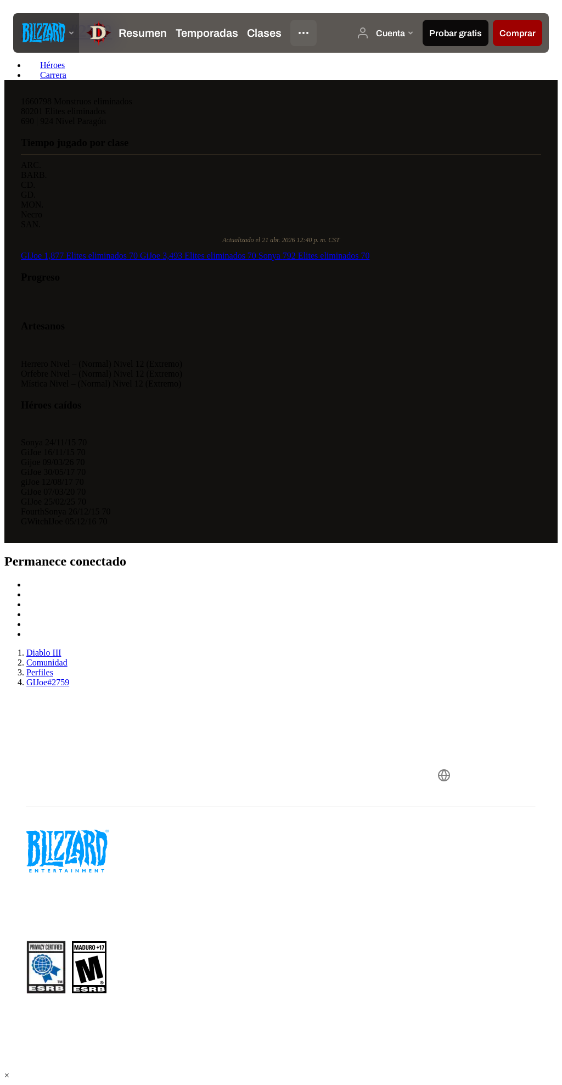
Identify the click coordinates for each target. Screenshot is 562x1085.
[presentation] (46, 33)
